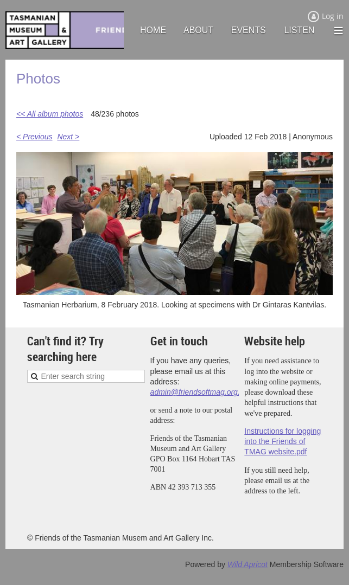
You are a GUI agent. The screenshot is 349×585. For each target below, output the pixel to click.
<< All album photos (49, 114)
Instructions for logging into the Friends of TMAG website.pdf (282, 442)
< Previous (34, 136)
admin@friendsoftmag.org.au (199, 392)
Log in (333, 16)
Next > (68, 136)
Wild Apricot (247, 564)
